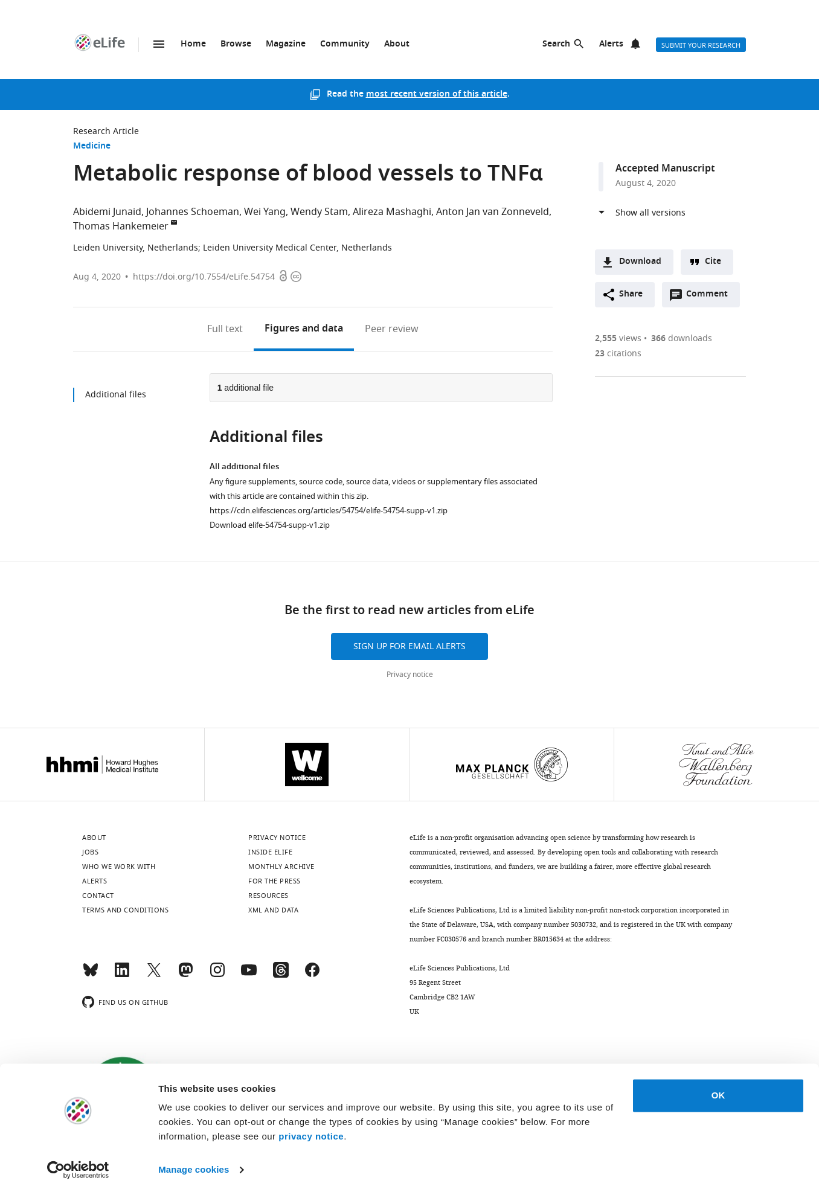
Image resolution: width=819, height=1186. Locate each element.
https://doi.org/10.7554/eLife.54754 (204, 277)
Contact (98, 895)
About (397, 44)
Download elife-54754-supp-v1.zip (270, 525)
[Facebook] (312, 975)
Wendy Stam (319, 212)
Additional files (115, 394)
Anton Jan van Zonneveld (492, 212)
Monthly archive (281, 866)
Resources (268, 895)
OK (718, 1088)
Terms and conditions (125, 910)
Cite (713, 262)
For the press (274, 881)
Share (631, 294)
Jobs (90, 852)
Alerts (611, 44)
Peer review (392, 329)
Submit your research (700, 45)
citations (618, 353)
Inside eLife (270, 852)
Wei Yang (265, 212)
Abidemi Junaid (107, 212)
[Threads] (280, 975)
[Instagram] (217, 975)
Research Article (106, 131)
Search (556, 44)
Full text (225, 329)
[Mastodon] (185, 975)
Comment (711, 297)
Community (345, 44)
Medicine (92, 146)
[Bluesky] (90, 975)
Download (640, 262)
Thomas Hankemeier (121, 226)
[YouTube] (248, 975)
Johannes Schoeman (192, 212)
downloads (681, 338)
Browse (235, 44)
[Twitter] (154, 975)
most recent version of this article (436, 94)
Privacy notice (410, 674)
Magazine (286, 44)
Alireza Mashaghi (392, 212)
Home (193, 44)
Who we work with (118, 866)
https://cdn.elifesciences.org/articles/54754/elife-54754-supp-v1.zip (329, 510)
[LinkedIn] (122, 975)
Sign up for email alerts (409, 646)
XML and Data (273, 910)
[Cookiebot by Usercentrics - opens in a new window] (78, 1162)
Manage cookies (193, 1162)
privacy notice (311, 1129)
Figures (304, 329)
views (618, 338)
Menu (159, 44)
